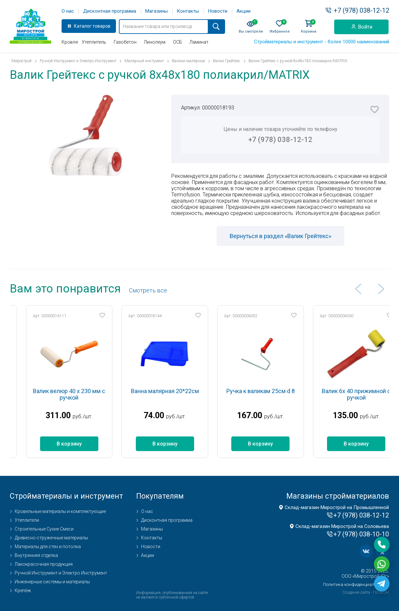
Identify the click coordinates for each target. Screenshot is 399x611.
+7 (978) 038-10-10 (361, 534)
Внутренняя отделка (36, 555)
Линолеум (154, 42)
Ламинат (199, 42)
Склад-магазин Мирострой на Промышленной (337, 507)
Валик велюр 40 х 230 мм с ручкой (84, 394)
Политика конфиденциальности (356, 584)
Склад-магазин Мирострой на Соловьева (342, 526)
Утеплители (27, 520)
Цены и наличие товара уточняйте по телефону (280, 135)
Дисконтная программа (109, 11)
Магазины (156, 11)
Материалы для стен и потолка (48, 546)
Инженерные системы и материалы (52, 581)
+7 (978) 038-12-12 (361, 10)
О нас (68, 11)
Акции (243, 11)
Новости (217, 11)
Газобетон (125, 42)
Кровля (70, 42)
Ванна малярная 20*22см (179, 391)
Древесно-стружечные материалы (51, 537)
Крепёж (23, 590)
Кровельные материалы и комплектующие (60, 511)
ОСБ (177, 42)
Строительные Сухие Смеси (44, 529)
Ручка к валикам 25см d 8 (275, 391)
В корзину (83, 444)
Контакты (188, 11)
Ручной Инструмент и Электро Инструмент (61, 572)
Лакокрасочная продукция (44, 564)
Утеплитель (94, 42)
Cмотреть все (148, 290)
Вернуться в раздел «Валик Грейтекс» (280, 236)
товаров (101, 26)
